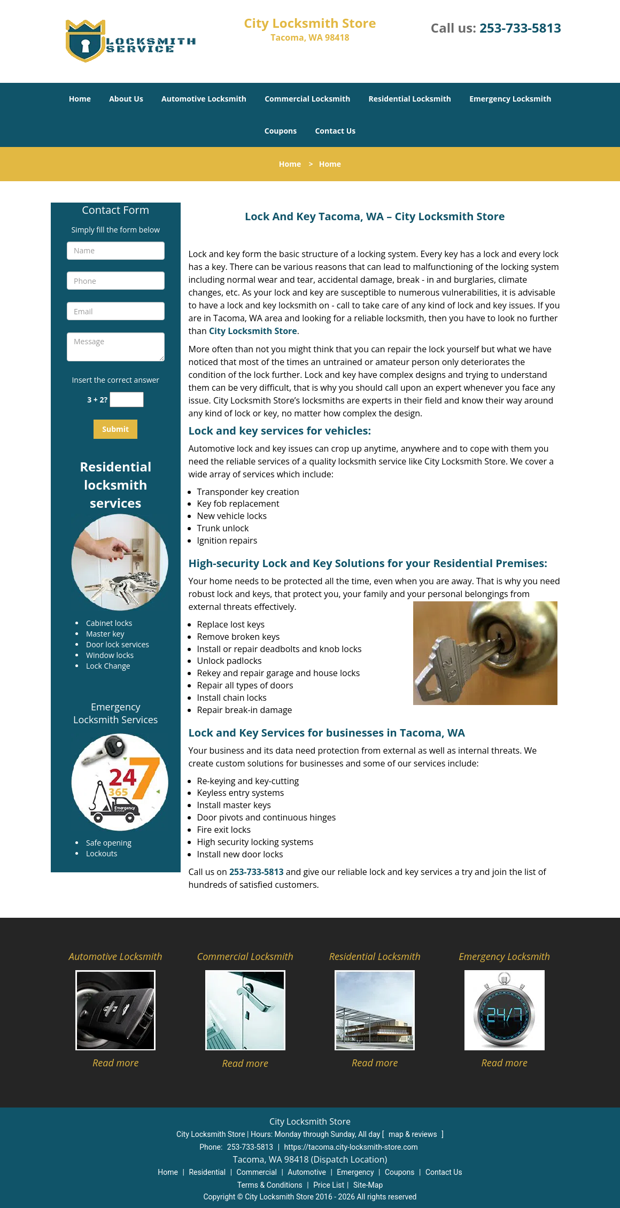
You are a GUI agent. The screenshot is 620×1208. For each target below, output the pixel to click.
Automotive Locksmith (203, 99)
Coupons (281, 131)
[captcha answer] (127, 399)
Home (80, 99)
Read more (115, 1062)
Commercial (257, 1172)
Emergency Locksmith (510, 99)
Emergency (355, 1172)
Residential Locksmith (410, 99)
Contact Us (335, 131)
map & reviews (414, 1134)
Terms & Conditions (270, 1185)
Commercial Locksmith (307, 99)
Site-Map (368, 1185)
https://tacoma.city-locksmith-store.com (351, 1147)
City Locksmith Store (253, 331)
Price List (328, 1185)
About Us (126, 99)
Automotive (307, 1172)
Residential (207, 1172)
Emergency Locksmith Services (115, 713)
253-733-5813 (520, 27)
